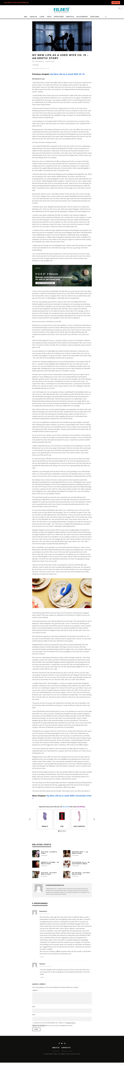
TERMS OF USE (67, 1051)
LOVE (42, 17)
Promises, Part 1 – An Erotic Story (80, 852)
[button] (29, 819)
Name (33, 1006)
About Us (55, 1047)
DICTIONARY (82, 17)
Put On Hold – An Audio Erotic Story (81, 873)
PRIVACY (56, 1051)
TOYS (49, 17)
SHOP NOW (116, 2)
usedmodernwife (39, 61)
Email (33, 1014)
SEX (25, 17)
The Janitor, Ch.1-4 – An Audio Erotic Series (81, 863)
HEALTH (33, 17)
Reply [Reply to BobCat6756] (42, 956)
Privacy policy (71, 1022)
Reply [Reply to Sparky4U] (42, 977)
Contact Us (65, 1047)
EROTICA (70, 17)
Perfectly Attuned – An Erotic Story (50, 863)
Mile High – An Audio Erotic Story (49, 873)
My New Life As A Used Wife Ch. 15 (67, 74)
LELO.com (65, 807)
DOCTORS (94, 17)
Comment (35, 990)
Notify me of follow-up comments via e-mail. (52, 1025)
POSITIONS (59, 17)
